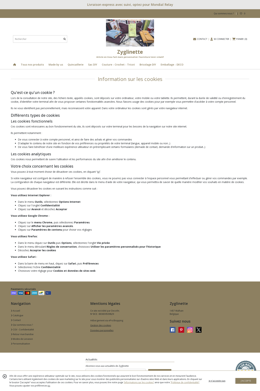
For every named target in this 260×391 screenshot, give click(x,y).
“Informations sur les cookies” (139, 382)
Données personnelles (101, 330)
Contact (16, 320)
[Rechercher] (64, 39)
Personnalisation (20, 343)
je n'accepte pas (217, 380)
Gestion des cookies (100, 325)
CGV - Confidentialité (22, 329)
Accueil (15, 310)
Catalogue (17, 315)
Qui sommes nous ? (22, 324)
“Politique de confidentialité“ (184, 382)
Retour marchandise (22, 334)
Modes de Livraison (22, 338)
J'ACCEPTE (246, 380)
